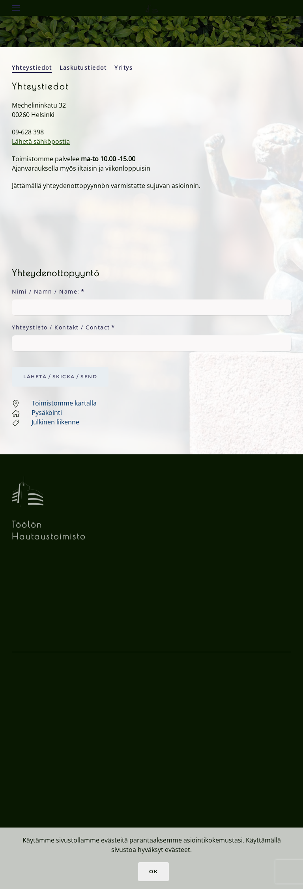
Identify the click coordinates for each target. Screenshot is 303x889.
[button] (16, 8)
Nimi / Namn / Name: (48, 291)
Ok (153, 871)
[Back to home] (152, 8)
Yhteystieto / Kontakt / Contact (63, 327)
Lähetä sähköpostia (41, 141)
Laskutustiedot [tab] (83, 67)
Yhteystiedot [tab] (32, 67)
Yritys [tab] (123, 67)
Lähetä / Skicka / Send (60, 376)
